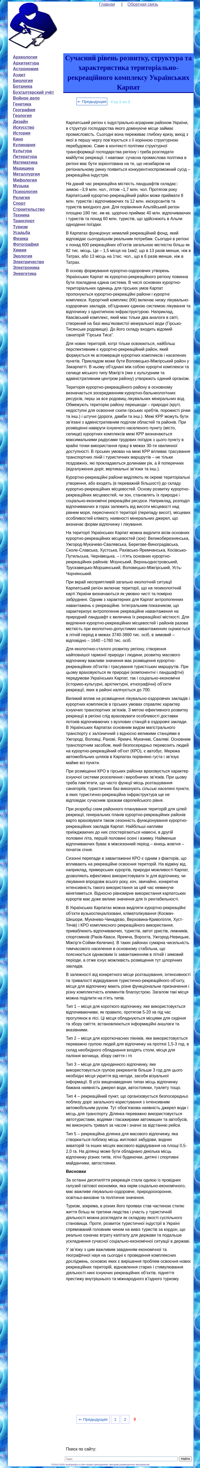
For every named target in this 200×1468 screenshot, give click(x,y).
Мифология (25, 180)
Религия (21, 197)
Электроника (26, 267)
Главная (107, 4)
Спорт (19, 203)
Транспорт (24, 221)
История (21, 133)
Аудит (19, 75)
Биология (23, 80)
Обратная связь (143, 4)
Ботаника (22, 86)
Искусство (23, 127)
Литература (25, 156)
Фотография (26, 244)
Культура (22, 151)
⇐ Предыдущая (91, 101)
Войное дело (26, 98)
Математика (25, 162)
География (24, 110)
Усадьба (21, 232)
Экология (22, 256)
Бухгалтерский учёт (33, 92)
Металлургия (26, 174)
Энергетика (24, 273)
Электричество (28, 262)
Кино (18, 139)
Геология (22, 115)
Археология (25, 57)
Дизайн (20, 121)
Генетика (22, 104)
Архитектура (26, 63)
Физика (20, 238)
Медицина (23, 168)
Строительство (29, 209)
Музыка (21, 186)
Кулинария (24, 145)
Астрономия (26, 69)
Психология (25, 191)
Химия (20, 250)
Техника (21, 215)
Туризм (20, 227)
